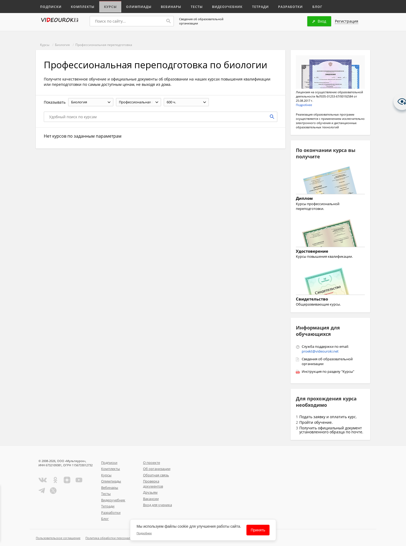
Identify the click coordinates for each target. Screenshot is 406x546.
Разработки (284, 6)
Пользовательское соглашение (58, 538)
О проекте (151, 462)
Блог (310, 6)
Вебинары (167, 6)
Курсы (108, 6)
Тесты (193, 6)
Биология (62, 45)
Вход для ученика (157, 504)
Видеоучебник (222, 6)
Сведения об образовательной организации (201, 21)
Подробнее (304, 105)
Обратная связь (156, 475)
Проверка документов (153, 484)
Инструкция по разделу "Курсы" (328, 371)
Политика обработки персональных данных (117, 538)
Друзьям (150, 492)
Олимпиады (136, 6)
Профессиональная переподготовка (103, 45)
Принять (258, 530)
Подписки (50, 6)
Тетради (254, 6)
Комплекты (81, 6)
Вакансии (151, 498)
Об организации (156, 468)
